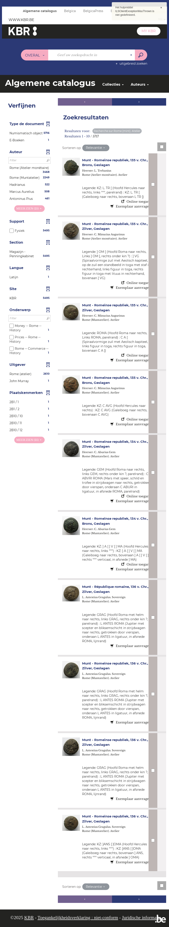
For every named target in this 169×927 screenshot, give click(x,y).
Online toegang (136, 202)
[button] (29, 133)
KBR (29, 917)
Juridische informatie (141, 917)
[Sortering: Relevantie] (95, 148)
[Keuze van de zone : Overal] (34, 55)
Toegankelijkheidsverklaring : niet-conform (78, 917)
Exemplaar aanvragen (130, 206)
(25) (29, 208)
